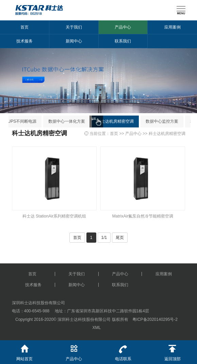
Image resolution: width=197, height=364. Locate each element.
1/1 (104, 237)
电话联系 (123, 350)
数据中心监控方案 (164, 121)
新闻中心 (74, 41)
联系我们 (123, 41)
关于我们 (74, 27)
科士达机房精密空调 (117, 121)
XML (96, 327)
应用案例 (172, 27)
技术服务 (24, 41)
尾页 (120, 237)
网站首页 (24, 350)
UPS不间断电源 (24, 121)
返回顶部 (172, 350)
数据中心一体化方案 (69, 121)
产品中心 (123, 27)
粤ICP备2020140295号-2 (155, 319)
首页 (24, 27)
